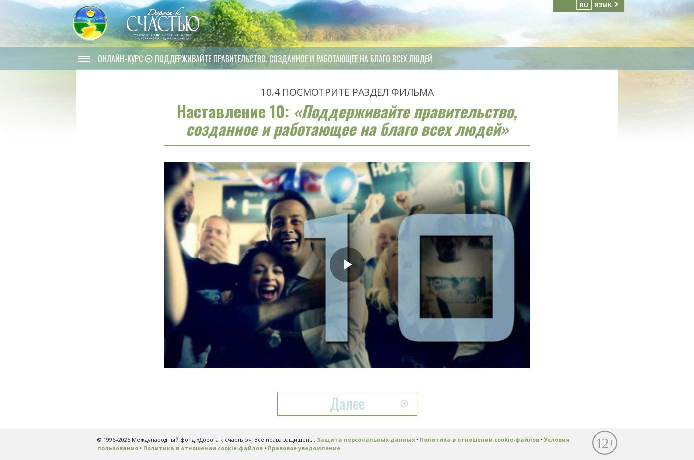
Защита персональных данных (366, 439)
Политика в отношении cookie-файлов (479, 439)
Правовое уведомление (304, 448)
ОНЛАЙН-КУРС (121, 59)
